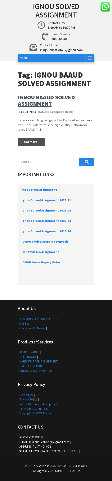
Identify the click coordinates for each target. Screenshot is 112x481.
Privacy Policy (28, 399)
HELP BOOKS (28, 357)
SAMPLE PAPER (29, 352)
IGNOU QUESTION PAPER (35, 371)
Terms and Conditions (33, 409)
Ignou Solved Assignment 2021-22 (46, 210)
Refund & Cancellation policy (38, 404)
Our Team (25, 324)
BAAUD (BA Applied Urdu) (55, 112)
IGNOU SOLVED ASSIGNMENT (56, 10)
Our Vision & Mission (32, 328)
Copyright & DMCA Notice (35, 413)
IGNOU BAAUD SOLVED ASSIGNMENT (46, 100)
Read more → (31, 142)
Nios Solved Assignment (39, 190)
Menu (23, 58)
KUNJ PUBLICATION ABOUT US (39, 319)
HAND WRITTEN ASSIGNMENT (38, 361)
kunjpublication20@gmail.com (61, 50)
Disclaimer (26, 395)
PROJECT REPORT (31, 366)
